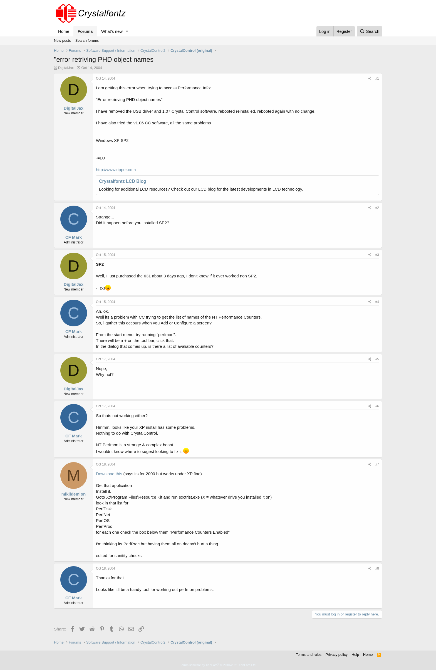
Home (63, 31)
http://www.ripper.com (116, 169)
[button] (127, 31)
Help (355, 654)
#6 (377, 406)
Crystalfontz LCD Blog (122, 181)
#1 (377, 78)
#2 (377, 208)
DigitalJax (66, 68)
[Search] (369, 31)
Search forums (87, 40)
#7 (377, 464)
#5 (377, 359)
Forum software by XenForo (218, 665)
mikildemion (73, 494)
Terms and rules (308, 654)
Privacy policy (337, 654)
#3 (377, 255)
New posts (62, 40)
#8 (377, 568)
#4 (377, 302)
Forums (85, 31)
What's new (112, 31)
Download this (109, 473)
